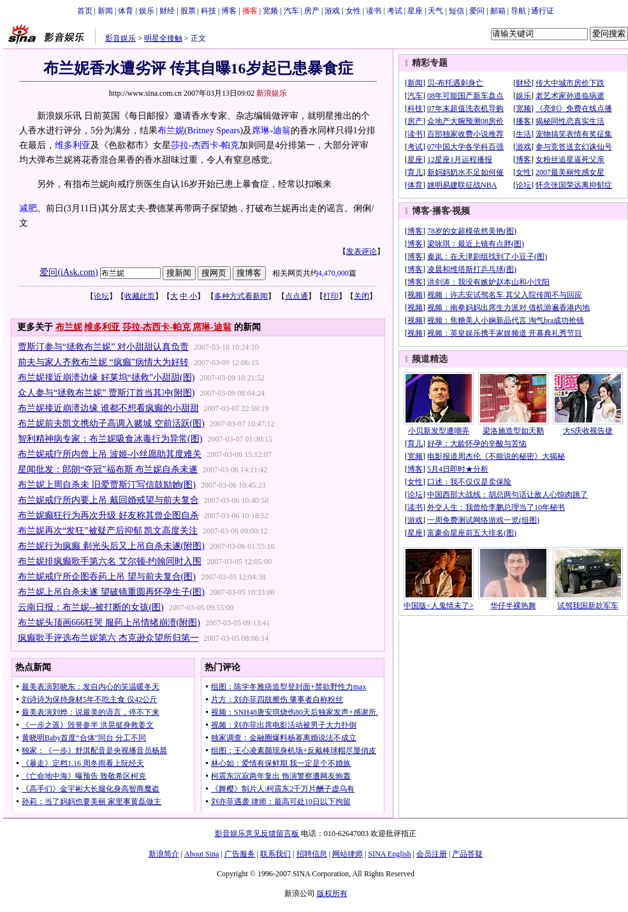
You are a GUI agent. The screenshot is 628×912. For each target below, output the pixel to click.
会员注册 (431, 853)
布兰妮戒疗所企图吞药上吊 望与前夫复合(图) (107, 576)
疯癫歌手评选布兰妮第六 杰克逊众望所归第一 (108, 638)
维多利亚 (73, 145)
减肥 (28, 208)
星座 (415, 10)
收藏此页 (139, 296)
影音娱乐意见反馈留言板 (257, 833)
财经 (167, 10)
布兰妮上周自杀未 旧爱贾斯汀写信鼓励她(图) (107, 485)
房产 (311, 10)
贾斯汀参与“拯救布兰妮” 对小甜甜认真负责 (103, 347)
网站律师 (347, 853)
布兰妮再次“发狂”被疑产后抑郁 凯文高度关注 (108, 530)
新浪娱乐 (271, 93)
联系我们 (275, 853)
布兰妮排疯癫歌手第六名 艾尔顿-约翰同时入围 (109, 561)
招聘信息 (311, 853)
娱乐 (146, 10)
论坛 (101, 296)
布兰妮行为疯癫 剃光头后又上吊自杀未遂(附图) (111, 546)
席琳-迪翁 (271, 130)
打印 (331, 296)
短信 (456, 10)
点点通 (296, 296)
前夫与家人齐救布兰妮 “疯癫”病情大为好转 (103, 362)
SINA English (389, 853)
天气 (435, 10)
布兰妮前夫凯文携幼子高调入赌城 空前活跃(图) (111, 423)
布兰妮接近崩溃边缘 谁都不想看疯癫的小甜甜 (108, 408)
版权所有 (332, 893)
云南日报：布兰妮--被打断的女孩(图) (91, 607)
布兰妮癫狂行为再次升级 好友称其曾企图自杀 (108, 515)
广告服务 (239, 853)
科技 (208, 10)
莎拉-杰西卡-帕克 (205, 145)
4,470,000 (333, 273)
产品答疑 (467, 853)
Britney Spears (213, 130)
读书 (373, 10)
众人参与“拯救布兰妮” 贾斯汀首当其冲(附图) (106, 393)
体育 (125, 10)
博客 (229, 10)
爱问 (477, 10)
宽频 (270, 10)
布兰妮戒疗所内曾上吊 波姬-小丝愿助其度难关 (109, 454)
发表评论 (361, 251)
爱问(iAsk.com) (69, 272)
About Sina (201, 853)
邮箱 (498, 10)
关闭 (361, 296)
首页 (84, 10)
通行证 (542, 10)
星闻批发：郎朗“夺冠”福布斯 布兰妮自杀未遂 (108, 469)
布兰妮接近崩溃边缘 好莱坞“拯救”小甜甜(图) (106, 377)
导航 (518, 10)
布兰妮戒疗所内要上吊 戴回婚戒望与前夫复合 (108, 500)
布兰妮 (170, 130)
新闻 (105, 10)
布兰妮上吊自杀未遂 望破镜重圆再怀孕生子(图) (111, 592)
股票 (188, 10)
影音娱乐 (120, 38)
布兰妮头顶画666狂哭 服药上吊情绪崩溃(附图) (109, 622)
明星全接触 (163, 38)
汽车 (291, 10)
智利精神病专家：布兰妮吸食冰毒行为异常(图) (110, 439)
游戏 (332, 10)
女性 (353, 10)
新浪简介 (164, 853)
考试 (394, 10)
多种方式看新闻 (241, 296)
